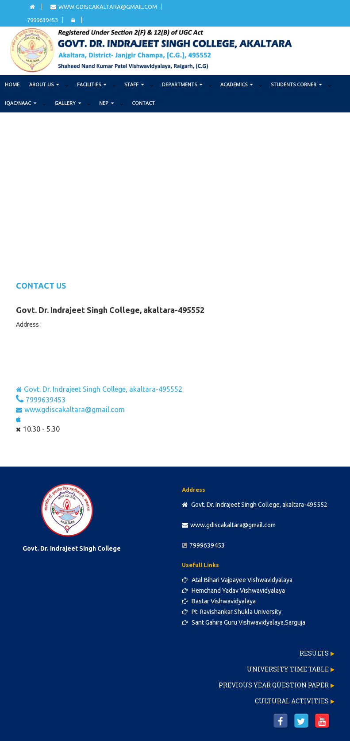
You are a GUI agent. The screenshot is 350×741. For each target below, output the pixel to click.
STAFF (134, 84)
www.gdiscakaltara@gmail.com (103, 7)
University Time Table (288, 669)
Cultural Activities (292, 701)
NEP (106, 103)
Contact (143, 103)
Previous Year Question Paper (274, 685)
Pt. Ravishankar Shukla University (231, 611)
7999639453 (42, 20)
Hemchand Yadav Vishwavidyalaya (233, 590)
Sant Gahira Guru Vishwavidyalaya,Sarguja (243, 622)
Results (314, 653)
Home (12, 84)
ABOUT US (44, 84)
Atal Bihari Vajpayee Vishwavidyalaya (237, 579)
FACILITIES (91, 84)
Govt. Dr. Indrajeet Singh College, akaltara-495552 (99, 389)
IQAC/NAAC (20, 103)
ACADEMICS (236, 84)
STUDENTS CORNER (296, 84)
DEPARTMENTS (182, 84)
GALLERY (67, 103)
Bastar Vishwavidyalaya (219, 601)
